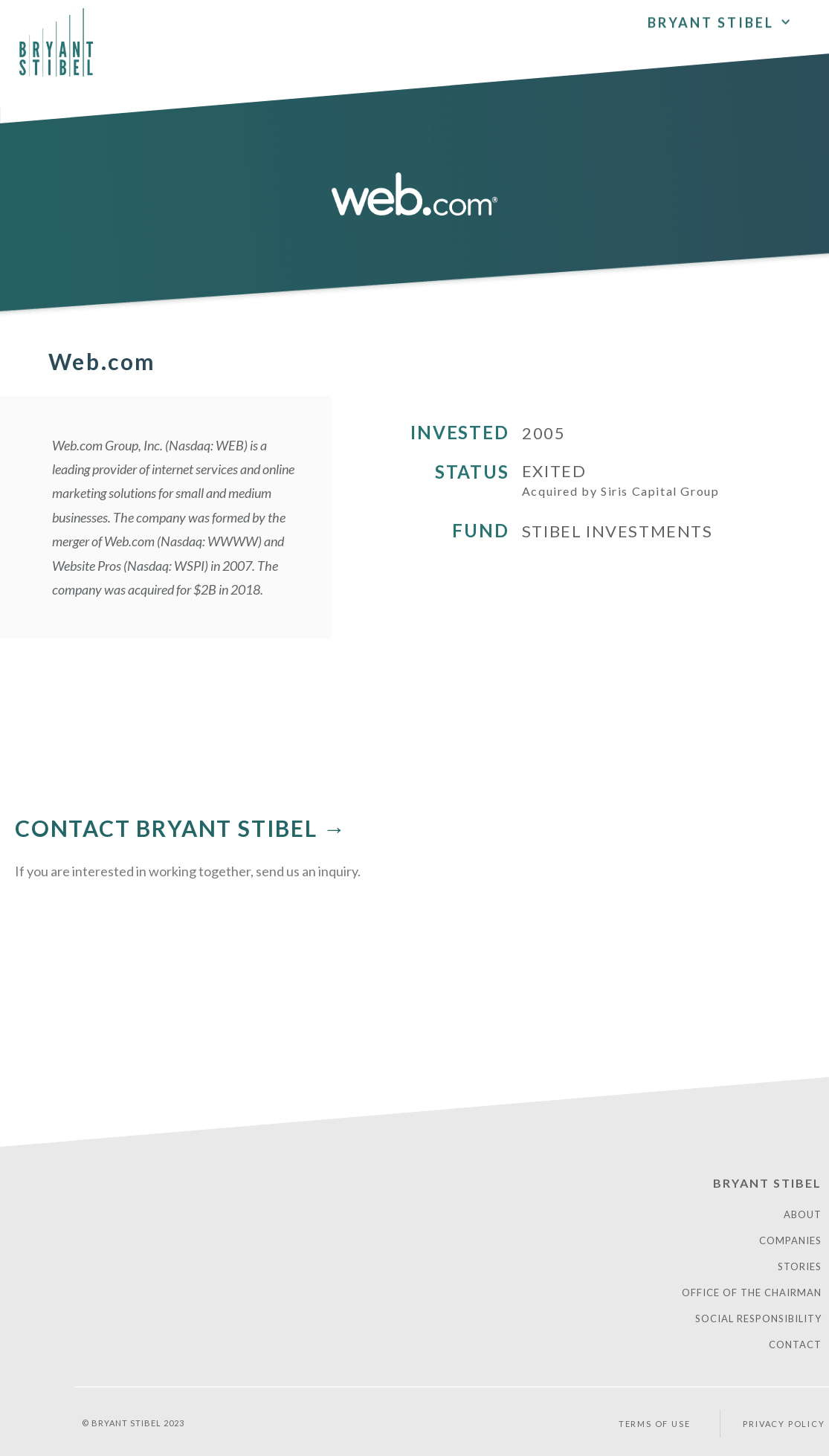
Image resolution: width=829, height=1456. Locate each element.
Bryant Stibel (720, 19)
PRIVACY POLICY (784, 1424)
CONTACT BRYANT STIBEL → (180, 828)
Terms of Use (655, 1424)
